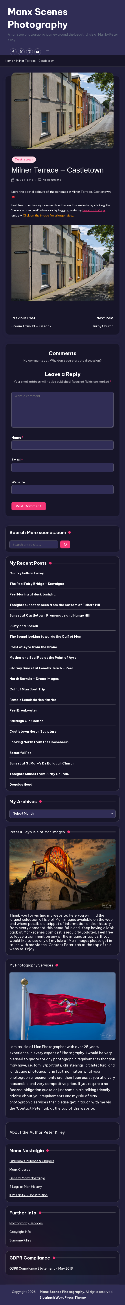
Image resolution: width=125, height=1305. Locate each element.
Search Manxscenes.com (37, 532)
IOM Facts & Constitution (28, 1195)
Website (18, 482)
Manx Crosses (19, 1170)
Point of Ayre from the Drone (33, 647)
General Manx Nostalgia (27, 1178)
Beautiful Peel (20, 753)
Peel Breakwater (23, 710)
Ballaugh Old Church (26, 721)
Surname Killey (20, 1240)
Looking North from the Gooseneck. (39, 742)
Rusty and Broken (23, 626)
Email (17, 460)
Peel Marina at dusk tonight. (32, 594)
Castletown (24, 159)
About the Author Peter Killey (37, 1132)
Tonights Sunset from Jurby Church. (39, 774)
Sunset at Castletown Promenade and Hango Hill (49, 615)
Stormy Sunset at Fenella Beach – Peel (41, 668)
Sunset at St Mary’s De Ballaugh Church (41, 763)
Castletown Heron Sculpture (33, 731)
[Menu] (48, 52)
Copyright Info (20, 1232)
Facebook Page (94, 210)
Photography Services (26, 1223)
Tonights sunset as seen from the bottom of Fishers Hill (54, 605)
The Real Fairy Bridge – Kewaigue (36, 584)
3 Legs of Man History (25, 1187)
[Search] (65, 545)
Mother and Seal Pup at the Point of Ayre (42, 658)
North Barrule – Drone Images (34, 679)
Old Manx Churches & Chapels (31, 1161)
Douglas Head (20, 784)
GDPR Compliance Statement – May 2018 (41, 1268)
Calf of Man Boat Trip (27, 689)
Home (9, 60)
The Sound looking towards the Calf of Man (45, 637)
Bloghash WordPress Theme (62, 1298)
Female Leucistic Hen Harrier (32, 700)
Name (17, 438)
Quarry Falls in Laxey (26, 573)
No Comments (49, 180)
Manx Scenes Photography (38, 18)
